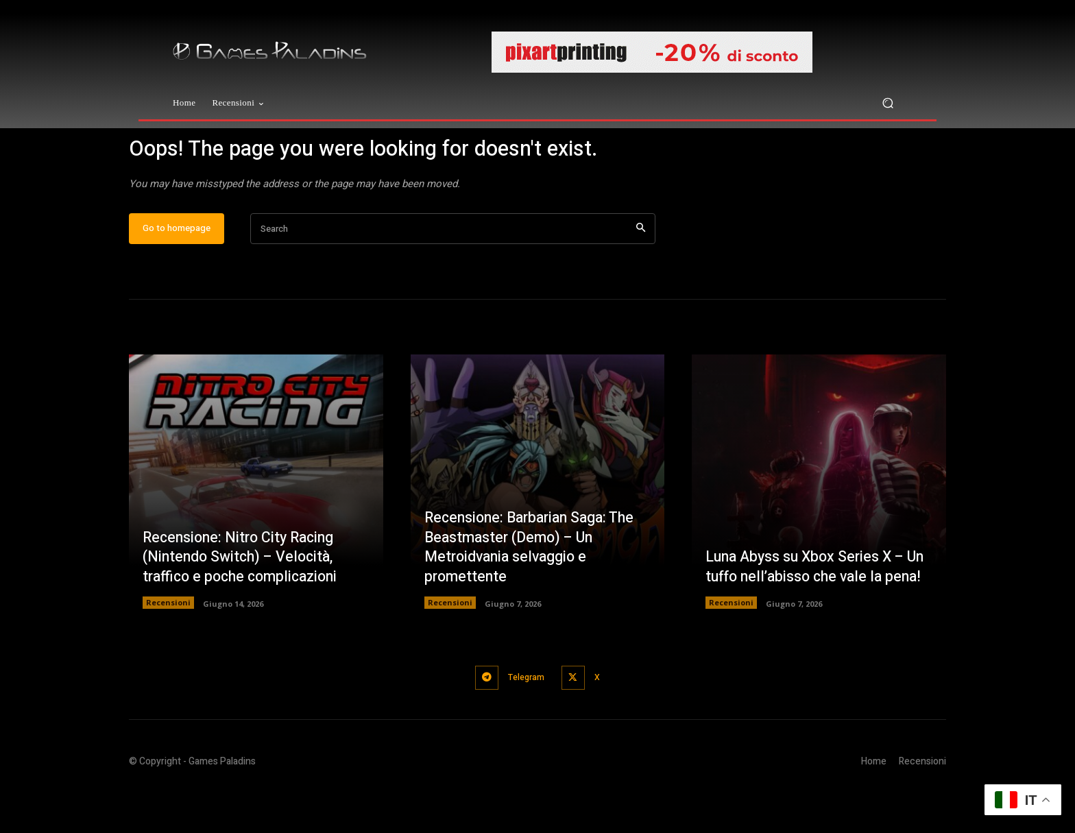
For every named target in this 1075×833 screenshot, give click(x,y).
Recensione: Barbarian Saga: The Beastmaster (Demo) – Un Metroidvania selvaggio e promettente (534, 590)
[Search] (640, 272)
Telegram (524, 720)
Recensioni (168, 646)
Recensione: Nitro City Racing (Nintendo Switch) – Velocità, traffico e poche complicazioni (245, 600)
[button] (887, 103)
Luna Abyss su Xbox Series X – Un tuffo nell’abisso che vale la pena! (808, 600)
